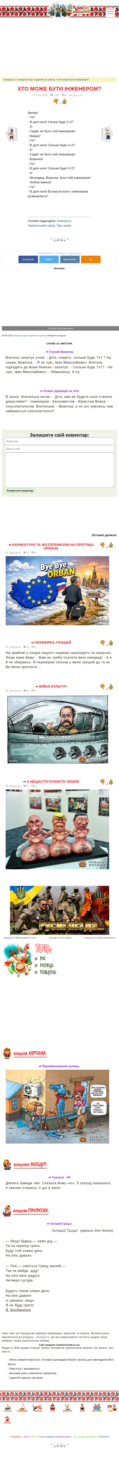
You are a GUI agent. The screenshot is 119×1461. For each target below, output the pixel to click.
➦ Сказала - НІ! (59, 1183)
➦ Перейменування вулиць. (59, 1071)
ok (90, 259)
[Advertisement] (60, 47)
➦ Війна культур (51, 692)
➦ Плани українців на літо (59, 391)
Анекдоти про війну (60, 943)
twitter (49, 259)
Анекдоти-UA (76, 95)
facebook (28, 259)
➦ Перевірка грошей (51, 648)
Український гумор (41, 225)
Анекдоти (8, 79)
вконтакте (69, 259)
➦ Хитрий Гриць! (59, 1229)
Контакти (104, 1442)
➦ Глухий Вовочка (59, 351)
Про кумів (64, 225)
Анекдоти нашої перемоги (99, 943)
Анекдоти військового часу (20, 943)
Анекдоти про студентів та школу (36, 79)
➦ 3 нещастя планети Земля (51, 787)
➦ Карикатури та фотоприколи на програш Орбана (51, 552)
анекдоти (50, 1442)
